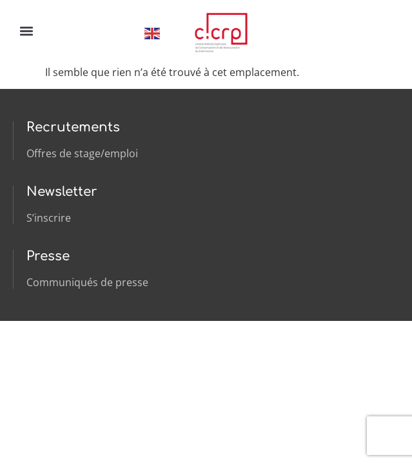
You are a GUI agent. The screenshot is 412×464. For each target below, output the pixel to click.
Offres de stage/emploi (82, 153)
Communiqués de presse (87, 282)
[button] (26, 30)
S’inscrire (48, 217)
